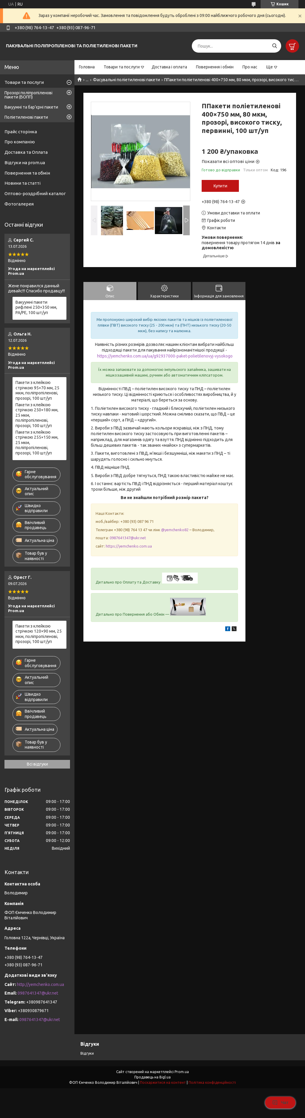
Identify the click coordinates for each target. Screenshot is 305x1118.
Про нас (249, 67)
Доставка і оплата (169, 67)
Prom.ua (182, 1072)
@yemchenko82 (175, 530)
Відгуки (87, 1053)
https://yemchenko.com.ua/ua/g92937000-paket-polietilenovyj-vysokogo (165, 356)
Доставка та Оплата (26, 152)
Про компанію (19, 141)
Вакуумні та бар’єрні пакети (31, 107)
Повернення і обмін (215, 67)
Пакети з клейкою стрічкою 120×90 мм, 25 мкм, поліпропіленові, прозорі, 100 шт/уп (38, 634)
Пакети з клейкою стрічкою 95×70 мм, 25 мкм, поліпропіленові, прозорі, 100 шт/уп (37, 390)
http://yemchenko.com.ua (40, 984)
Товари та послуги (122, 67)
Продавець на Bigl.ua (152, 1077)
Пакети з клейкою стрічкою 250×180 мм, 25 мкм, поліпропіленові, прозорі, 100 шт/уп (36, 415)
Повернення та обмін (27, 172)
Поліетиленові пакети (26, 117)
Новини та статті (22, 183)
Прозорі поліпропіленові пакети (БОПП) (28, 94)
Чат (280, 1102)
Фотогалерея (19, 203)
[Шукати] (274, 46)
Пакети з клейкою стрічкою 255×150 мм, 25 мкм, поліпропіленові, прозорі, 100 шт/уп (36, 442)
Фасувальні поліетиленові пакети (126, 79)
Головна (87, 67)
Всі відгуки (37, 764)
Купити (220, 186)
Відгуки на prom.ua (24, 162)
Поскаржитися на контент (163, 1082)
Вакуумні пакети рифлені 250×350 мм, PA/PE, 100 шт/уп (36, 307)
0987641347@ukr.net (128, 538)
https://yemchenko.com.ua (129, 546)
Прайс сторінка (20, 131)
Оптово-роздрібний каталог (35, 193)
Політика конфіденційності (212, 1082)
